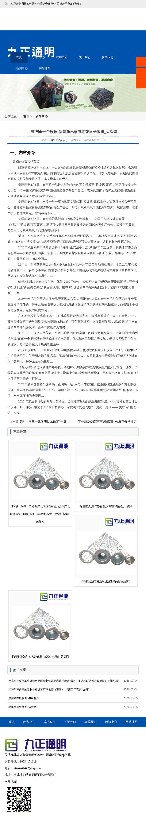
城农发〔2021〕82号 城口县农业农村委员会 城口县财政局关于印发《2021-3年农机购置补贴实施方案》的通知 (40, 482)
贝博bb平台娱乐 (58, 140)
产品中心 (39, 57)
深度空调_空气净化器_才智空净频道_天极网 (105, 474)
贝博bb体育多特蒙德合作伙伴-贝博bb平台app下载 (50, 3)
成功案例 (61, 57)
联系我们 (107, 57)
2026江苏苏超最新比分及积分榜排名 (112, 421)
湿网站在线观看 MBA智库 (23, 698)
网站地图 (44, 68)
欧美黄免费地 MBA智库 (22, 707)
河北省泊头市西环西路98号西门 (35, 774)
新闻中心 (22, 68)
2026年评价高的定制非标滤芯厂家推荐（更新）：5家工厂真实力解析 (49, 689)
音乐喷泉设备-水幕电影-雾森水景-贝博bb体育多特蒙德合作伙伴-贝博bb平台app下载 (36, 19)
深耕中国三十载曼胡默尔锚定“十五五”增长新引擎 (52, 421)
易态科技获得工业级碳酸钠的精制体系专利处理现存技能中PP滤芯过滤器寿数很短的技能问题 (63, 680)
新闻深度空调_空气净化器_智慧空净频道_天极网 (40, 625)
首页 (19, 57)
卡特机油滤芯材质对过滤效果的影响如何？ (105, 549)
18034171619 (28, 761)
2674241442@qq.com (27, 768)
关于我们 (84, 57)
